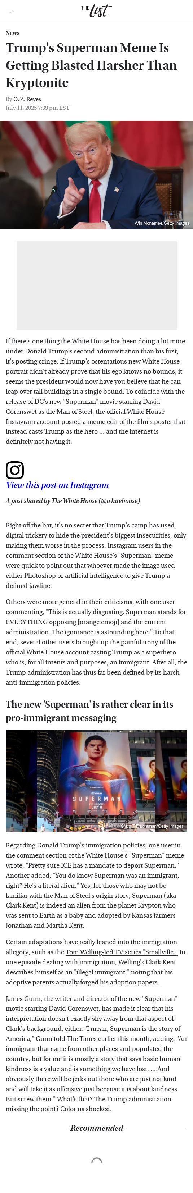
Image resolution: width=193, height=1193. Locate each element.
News (12, 33)
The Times (82, 1039)
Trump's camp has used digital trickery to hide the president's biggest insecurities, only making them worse (96, 535)
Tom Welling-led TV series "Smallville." (122, 952)
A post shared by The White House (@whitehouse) (73, 501)
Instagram (20, 422)
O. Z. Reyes (27, 99)
